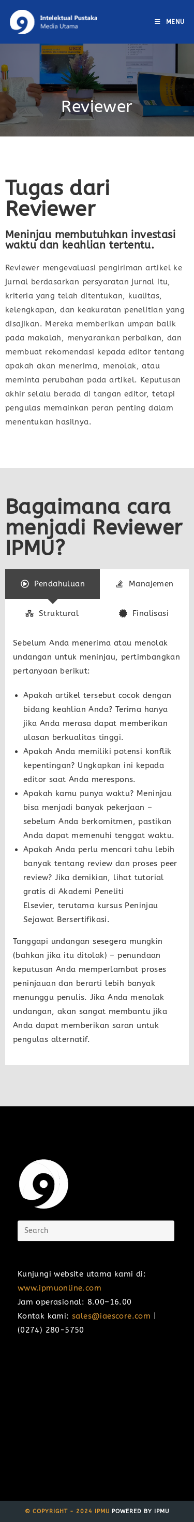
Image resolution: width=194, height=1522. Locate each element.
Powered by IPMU (139, 1511)
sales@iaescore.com (111, 1316)
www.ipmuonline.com (59, 1288)
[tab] (52, 584)
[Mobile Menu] (170, 21)
